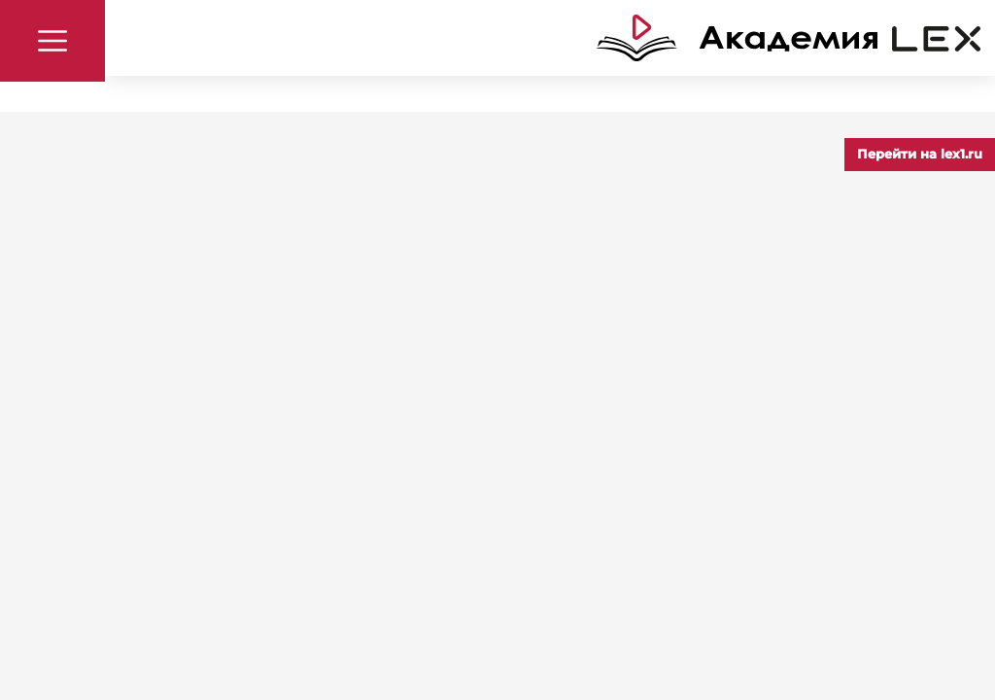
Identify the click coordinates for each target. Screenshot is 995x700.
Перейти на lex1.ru (919, 153)
